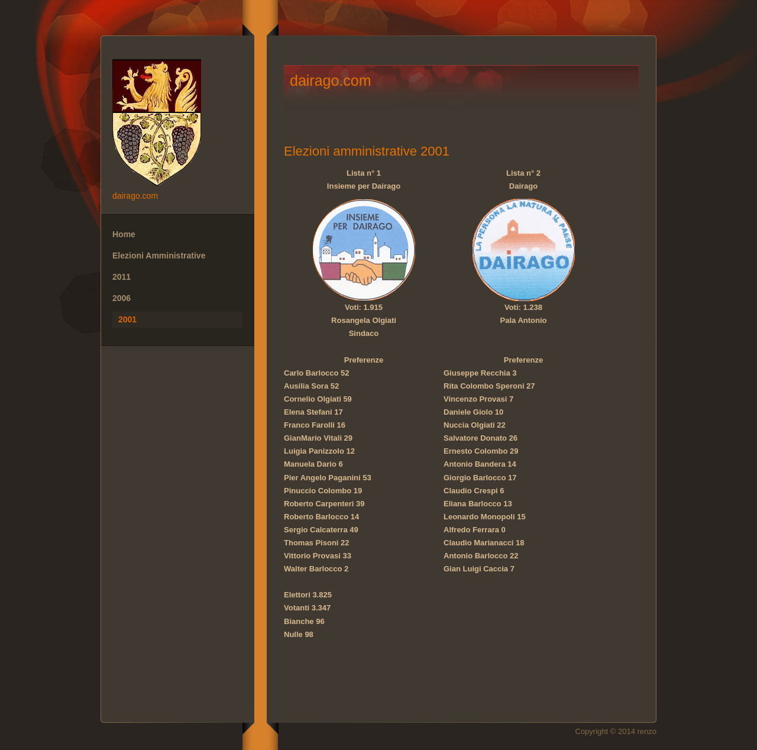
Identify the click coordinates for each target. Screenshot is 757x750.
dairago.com (177, 124)
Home (123, 234)
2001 (127, 319)
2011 (121, 277)
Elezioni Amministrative (158, 255)
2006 (121, 298)
